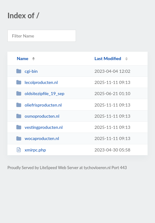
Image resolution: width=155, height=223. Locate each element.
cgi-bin (27, 71)
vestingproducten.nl (39, 127)
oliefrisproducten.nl (39, 104)
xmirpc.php (31, 149)
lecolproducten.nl (37, 82)
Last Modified (108, 58)
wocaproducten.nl (37, 138)
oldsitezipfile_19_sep (40, 93)
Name (22, 58)
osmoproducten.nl (37, 116)
